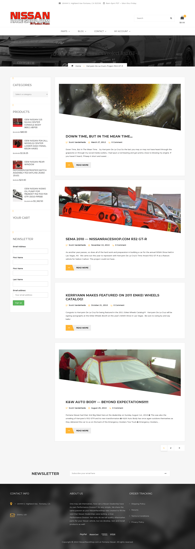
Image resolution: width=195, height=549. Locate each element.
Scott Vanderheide (77, 142)
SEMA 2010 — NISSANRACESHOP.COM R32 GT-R (106, 239)
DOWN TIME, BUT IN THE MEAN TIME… (99, 136)
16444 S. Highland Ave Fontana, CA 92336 (81, 3)
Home (78, 66)
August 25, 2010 (99, 408)
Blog (81, 31)
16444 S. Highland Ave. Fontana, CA (33, 504)
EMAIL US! (22, 515)
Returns (134, 510)
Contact (99, 31)
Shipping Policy (138, 504)
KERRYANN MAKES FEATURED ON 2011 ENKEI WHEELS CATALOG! (112, 297)
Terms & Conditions (140, 516)
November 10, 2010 (100, 245)
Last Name (18, 279)
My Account (121, 31)
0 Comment (115, 142)
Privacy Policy (137, 522)
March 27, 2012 (98, 142)
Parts (64, 31)
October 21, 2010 (99, 305)
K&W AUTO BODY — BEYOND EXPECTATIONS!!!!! (107, 402)
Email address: (19, 290)
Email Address (19, 246)
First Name (18, 257)
